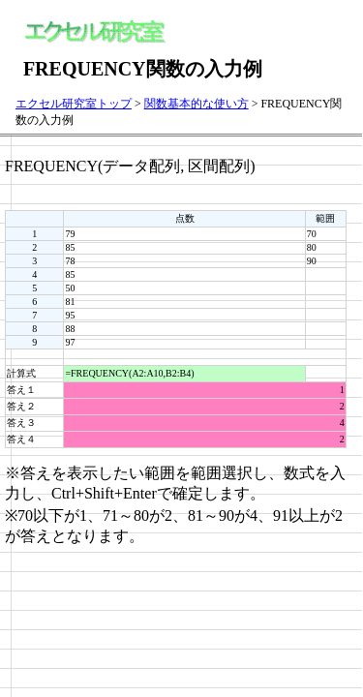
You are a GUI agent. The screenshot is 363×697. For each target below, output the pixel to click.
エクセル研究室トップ (73, 103)
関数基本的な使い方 (196, 103)
